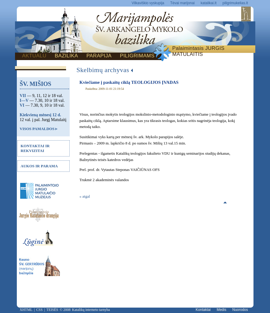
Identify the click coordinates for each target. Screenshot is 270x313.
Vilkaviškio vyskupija (148, 3)
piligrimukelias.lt (235, 3)
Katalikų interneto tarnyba (91, 310)
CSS (39, 310)
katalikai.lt (209, 3)
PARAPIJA (99, 56)
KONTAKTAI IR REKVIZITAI (35, 148)
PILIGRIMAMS (137, 56)
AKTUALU (34, 56)
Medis (221, 310)
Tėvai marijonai (182, 3)
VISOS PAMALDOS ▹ (39, 128)
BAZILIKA (66, 56)
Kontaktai (203, 310)
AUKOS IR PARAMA (39, 166)
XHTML (26, 310)
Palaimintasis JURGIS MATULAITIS (198, 51)
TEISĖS (52, 310)
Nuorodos (240, 310)
